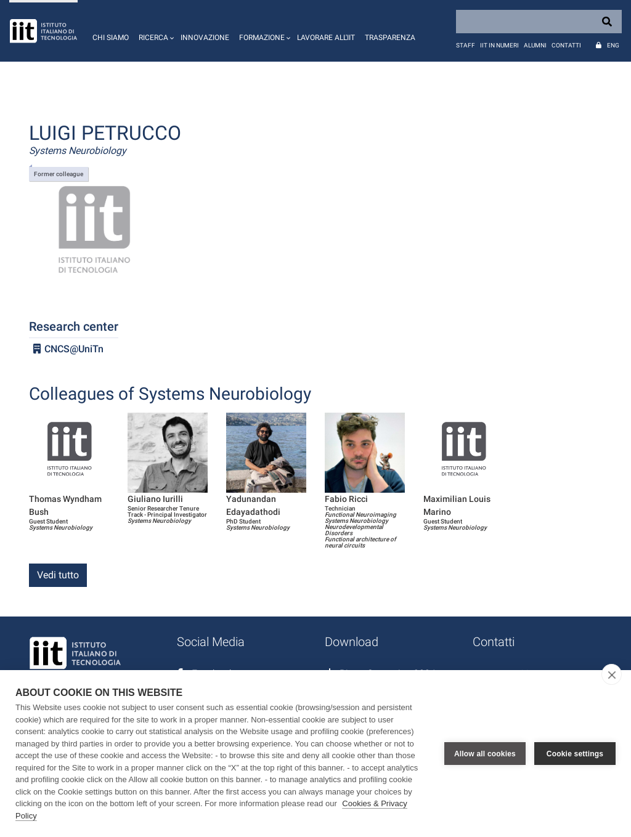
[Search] (539, 21)
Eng (613, 45)
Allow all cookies (485, 754)
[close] (611, 674)
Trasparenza (390, 37)
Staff (465, 45)
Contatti (566, 45)
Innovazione (205, 37)
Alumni (535, 45)
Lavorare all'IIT (326, 37)
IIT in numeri (499, 45)
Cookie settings (575, 754)
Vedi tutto (58, 575)
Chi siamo (110, 37)
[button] (155, 31)
